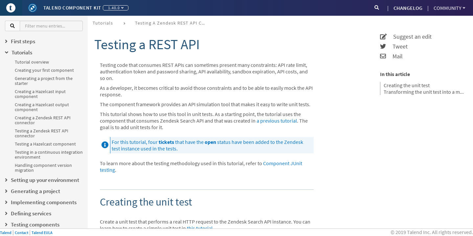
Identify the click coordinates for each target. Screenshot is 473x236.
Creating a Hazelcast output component (42, 107)
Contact (21, 232)
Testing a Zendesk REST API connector (41, 133)
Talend (5, 232)
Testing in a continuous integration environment (49, 154)
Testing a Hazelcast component (45, 144)
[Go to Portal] (11, 8)
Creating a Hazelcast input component (40, 93)
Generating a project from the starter (44, 80)
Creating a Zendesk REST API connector (43, 120)
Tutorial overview (32, 62)
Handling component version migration (43, 167)
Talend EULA (42, 232)
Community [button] (449, 8)
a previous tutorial (277, 120)
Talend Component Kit (72, 8)
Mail (391, 56)
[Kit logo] (32, 8)
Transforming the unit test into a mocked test (424, 91)
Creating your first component (44, 70)
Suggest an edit (406, 36)
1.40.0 (116, 7)
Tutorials (103, 23)
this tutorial (200, 228)
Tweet (394, 46)
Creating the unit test (407, 85)
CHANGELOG (408, 8)
